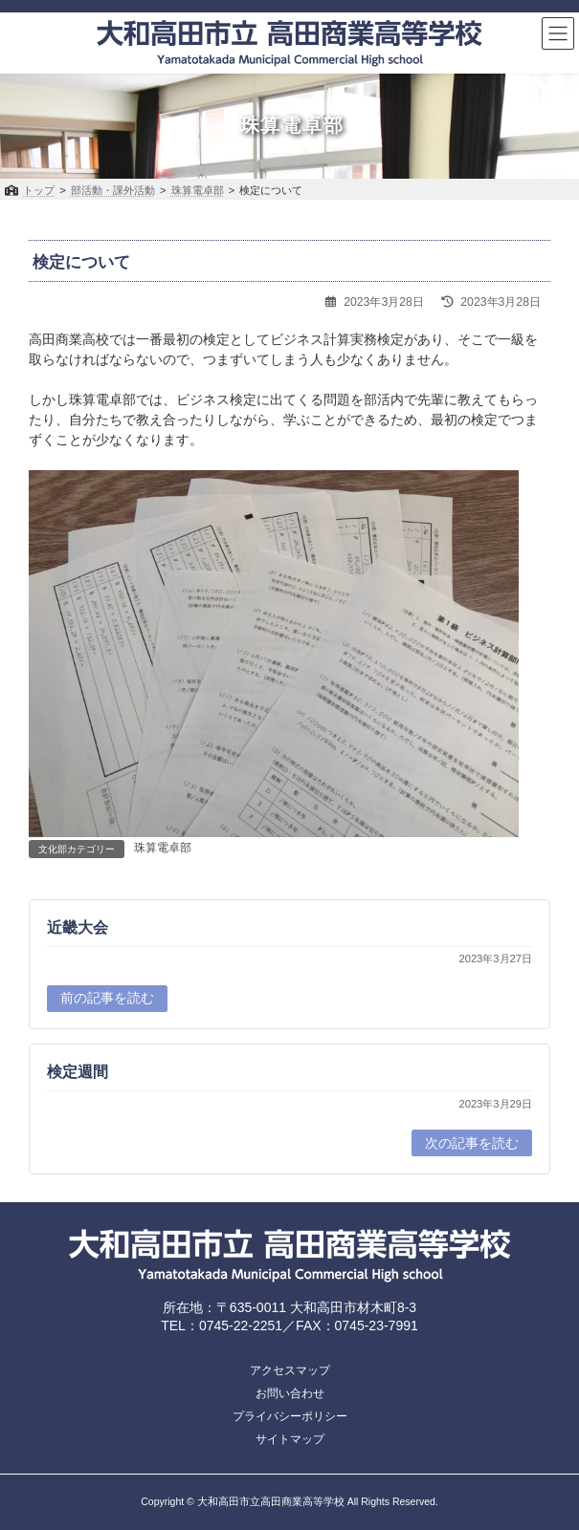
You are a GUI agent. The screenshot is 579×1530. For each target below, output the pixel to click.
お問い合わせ (290, 1393)
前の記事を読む (107, 997)
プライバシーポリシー (290, 1416)
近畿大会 (77, 926)
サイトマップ (290, 1439)
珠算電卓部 (162, 847)
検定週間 (77, 1072)
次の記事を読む (472, 1143)
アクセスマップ (290, 1370)
